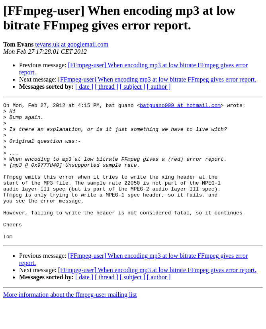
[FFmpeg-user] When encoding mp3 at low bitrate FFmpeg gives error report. (157, 79)
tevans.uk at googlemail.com (71, 44)
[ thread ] (106, 86)
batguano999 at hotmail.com (180, 106)
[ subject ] (132, 86)
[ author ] (159, 86)
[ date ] (84, 86)
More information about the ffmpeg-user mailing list (70, 322)
